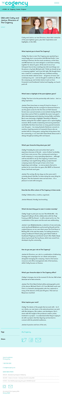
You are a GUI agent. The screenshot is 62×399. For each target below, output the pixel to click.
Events (18, 9)
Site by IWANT (6, 393)
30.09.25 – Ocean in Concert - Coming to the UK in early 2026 (18, 378)
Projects (23, 9)
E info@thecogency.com (9, 367)
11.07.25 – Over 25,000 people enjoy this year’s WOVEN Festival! (19, 381)
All (8, 9)
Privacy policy (6, 359)
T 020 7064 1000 (7, 363)
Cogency (12, 9)
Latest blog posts (8, 372)
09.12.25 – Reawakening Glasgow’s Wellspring (14, 374)
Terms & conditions (7, 357)
